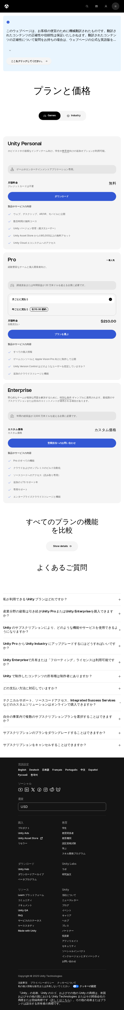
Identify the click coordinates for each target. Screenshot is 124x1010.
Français (57, 769)
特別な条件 (66, 397)
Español (93, 769)
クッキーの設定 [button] (88, 986)
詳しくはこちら (60, 1000)
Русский (23, 774)
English (22, 769)
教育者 (65, 150)
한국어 (34, 774)
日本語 (45, 769)
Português (71, 769)
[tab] (50, 116)
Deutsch (34, 769)
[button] (28, 61)
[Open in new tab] (40, 838)
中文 (83, 769)
